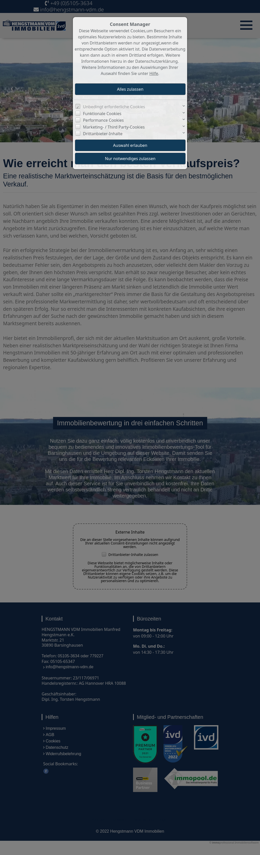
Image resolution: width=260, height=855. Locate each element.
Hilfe (153, 73)
